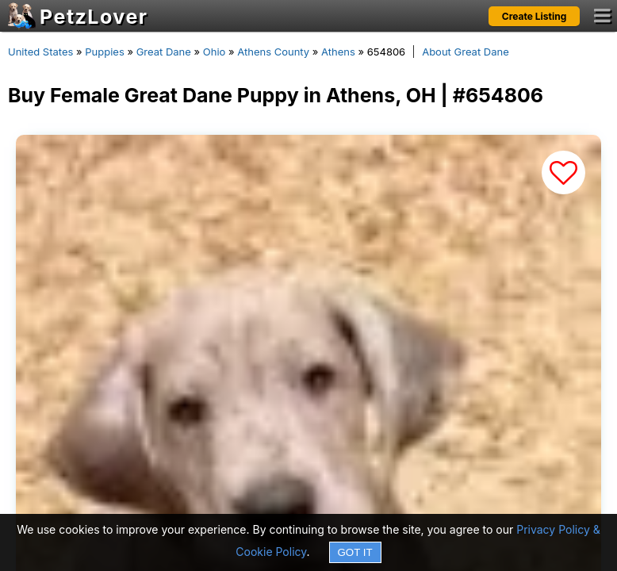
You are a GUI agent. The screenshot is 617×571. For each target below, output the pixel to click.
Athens (338, 51)
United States (40, 51)
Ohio (214, 51)
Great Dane (163, 51)
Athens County (273, 51)
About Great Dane (465, 51)
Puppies (105, 51)
